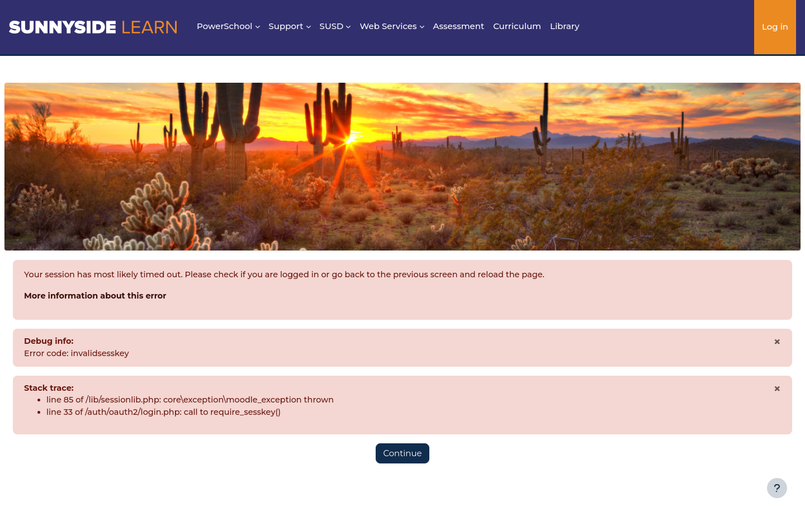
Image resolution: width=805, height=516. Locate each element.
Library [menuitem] (564, 26)
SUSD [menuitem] (332, 26)
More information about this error (124, 296)
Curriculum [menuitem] (517, 26)
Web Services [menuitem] (387, 26)
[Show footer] (777, 488)
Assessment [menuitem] (459, 26)
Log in (775, 26)
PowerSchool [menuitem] (225, 26)
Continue (402, 456)
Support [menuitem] (286, 26)
